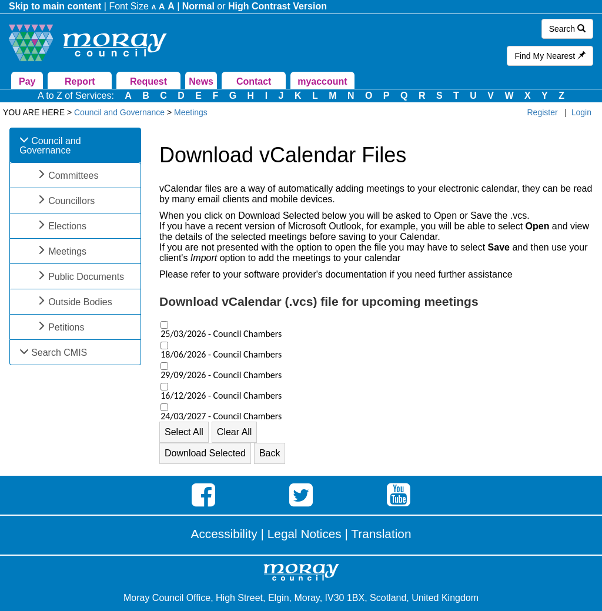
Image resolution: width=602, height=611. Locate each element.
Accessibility (224, 533)
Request (148, 81)
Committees (73, 176)
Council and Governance (50, 145)
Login (581, 112)
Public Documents (86, 277)
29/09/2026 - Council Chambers (221, 375)
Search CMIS (59, 353)
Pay (27, 81)
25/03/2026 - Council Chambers (221, 334)
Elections (67, 226)
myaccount (322, 81)
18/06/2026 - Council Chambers (221, 354)
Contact (254, 81)
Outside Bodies (80, 302)
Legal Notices (304, 533)
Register (542, 112)
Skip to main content (55, 6)
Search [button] (567, 29)
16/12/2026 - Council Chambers (221, 395)
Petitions (66, 327)
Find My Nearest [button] (550, 56)
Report (80, 81)
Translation (381, 533)
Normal (198, 6)
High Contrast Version (277, 6)
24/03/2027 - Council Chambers (221, 416)
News (201, 81)
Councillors (71, 201)
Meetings (67, 251)
